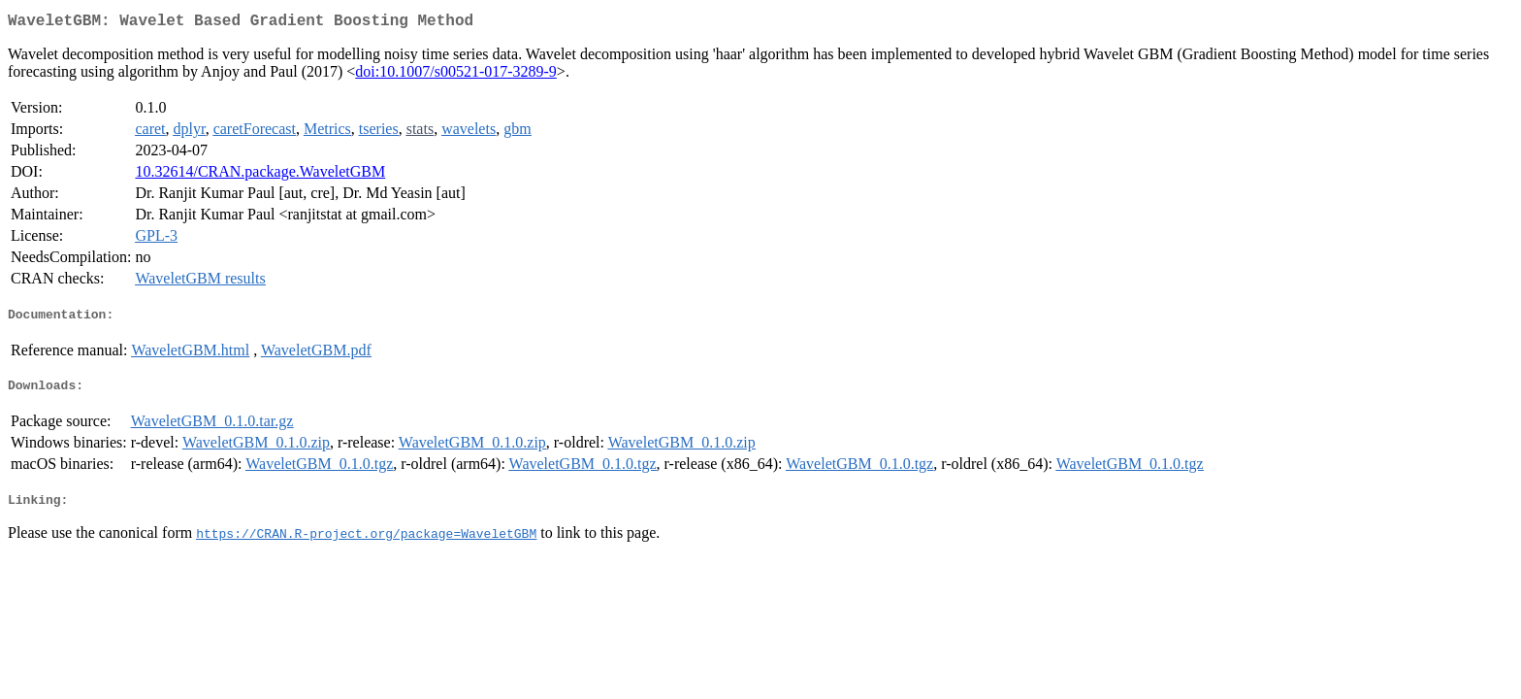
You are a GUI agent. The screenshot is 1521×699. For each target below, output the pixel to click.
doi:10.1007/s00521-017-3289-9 (456, 75)
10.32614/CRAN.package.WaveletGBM (260, 175)
